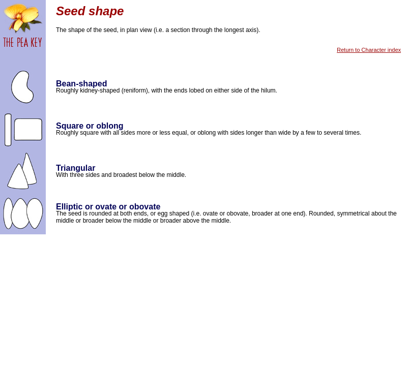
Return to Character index (369, 50)
